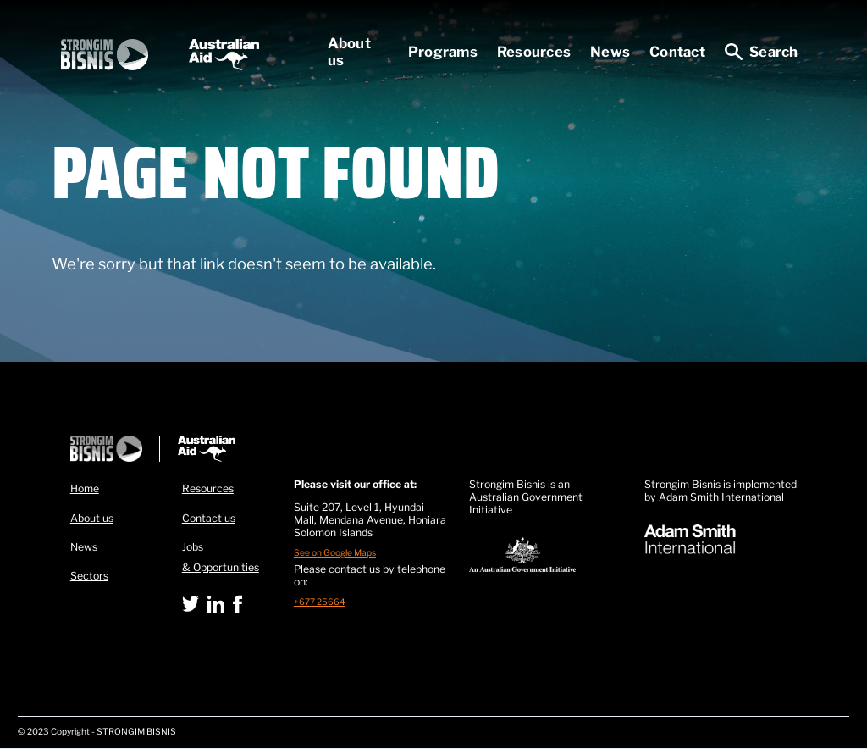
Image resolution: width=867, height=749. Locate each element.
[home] (160, 54)
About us (349, 52)
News (610, 51)
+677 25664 (319, 602)
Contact (677, 51)
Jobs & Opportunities (220, 557)
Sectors (89, 575)
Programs (443, 51)
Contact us (208, 518)
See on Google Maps (335, 552)
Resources (534, 51)
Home (84, 488)
